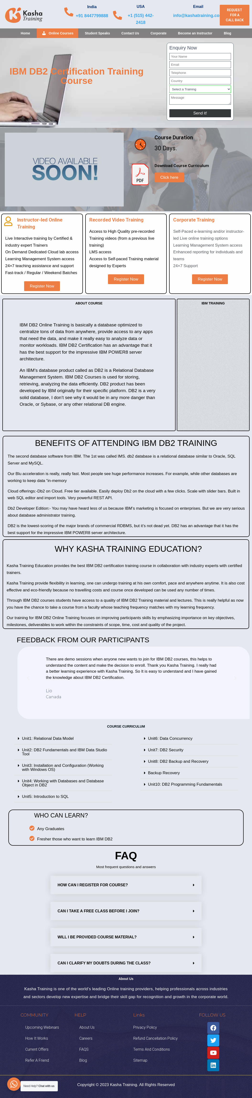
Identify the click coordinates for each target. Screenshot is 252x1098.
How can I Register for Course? (93, 885)
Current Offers (36, 1049)
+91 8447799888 (92, 15)
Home (25, 33)
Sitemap (140, 1060)
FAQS (84, 1049)
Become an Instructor (195, 33)
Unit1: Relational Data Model (48, 738)
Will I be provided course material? (97, 937)
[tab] (63, 738)
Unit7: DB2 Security (165, 750)
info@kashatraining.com (198, 15)
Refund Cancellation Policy (155, 1038)
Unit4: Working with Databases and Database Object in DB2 (63, 783)
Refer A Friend (37, 1060)
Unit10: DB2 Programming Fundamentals (185, 784)
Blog (227, 33)
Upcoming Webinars (42, 1027)
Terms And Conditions (151, 1049)
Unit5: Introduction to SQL (45, 796)
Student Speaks (97, 33)
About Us (87, 1027)
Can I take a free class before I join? (98, 911)
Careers (85, 1038)
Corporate (158, 33)
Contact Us (130, 33)
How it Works (36, 1038)
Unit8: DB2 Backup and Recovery (178, 761)
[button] (234, 15)
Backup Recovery (164, 773)
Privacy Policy (145, 1027)
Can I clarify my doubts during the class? (104, 963)
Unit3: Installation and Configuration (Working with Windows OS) (63, 767)
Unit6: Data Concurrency (170, 738)
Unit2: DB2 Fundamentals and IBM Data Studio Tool (64, 752)
